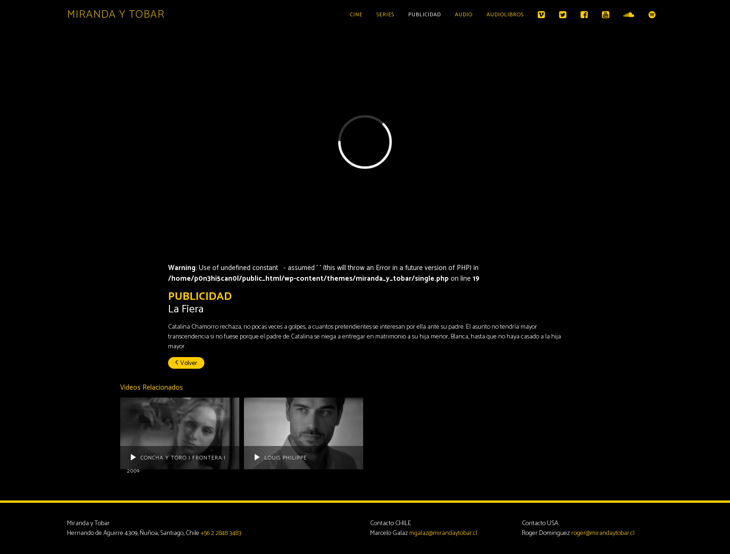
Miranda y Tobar (116, 15)
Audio (464, 14)
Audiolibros (505, 14)
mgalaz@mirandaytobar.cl (443, 533)
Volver (186, 363)
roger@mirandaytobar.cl (603, 533)
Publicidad (424, 14)
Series (385, 14)
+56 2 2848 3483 (221, 533)
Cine (356, 14)
